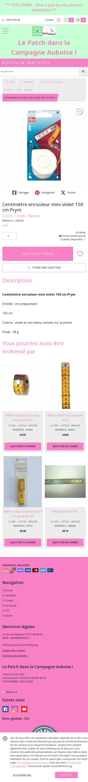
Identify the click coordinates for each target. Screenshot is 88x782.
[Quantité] (9, 236)
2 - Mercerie (26, 82)
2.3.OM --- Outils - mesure (18, 89)
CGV (5, 610)
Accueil (10, 82)
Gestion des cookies (13, 650)
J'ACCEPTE (66, 775)
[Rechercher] (83, 71)
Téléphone (9, 692)
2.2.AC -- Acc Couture (51, 82)
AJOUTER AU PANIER (37, 254)
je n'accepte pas (22, 775)
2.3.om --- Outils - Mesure (21, 216)
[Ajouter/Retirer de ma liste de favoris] (80, 254)
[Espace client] (58, 20)
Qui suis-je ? (10, 605)
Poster (68, 192)
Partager (20, 192)
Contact (49, 19)
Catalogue (9, 595)
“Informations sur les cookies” (32, 762)
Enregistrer (45, 192)
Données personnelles (14, 655)
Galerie (7, 615)
